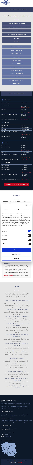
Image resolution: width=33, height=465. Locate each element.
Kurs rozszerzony (16, 50)
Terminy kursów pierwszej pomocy (25, 420)
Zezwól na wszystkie (16, 249)
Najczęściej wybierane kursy (15, 93)
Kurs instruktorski (16, 53)
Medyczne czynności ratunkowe (17, 23)
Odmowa (16, 258)
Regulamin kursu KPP (27, 422)
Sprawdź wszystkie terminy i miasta (17, 184)
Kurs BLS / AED (4, 406)
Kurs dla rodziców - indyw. (16, 80)
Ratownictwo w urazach (5, 415)
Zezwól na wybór (16, 254)
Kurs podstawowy (19, 403)
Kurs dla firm (17, 60)
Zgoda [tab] (5, 209)
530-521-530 (7, 434)
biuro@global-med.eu (8, 275)
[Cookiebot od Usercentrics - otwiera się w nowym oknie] (25, 205)
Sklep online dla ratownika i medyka (15, 9)
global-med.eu (8, 436)
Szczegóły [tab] (16, 209)
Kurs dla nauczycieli (17, 73)
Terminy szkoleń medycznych (16, 422)
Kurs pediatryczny (16, 70)
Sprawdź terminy (24, 119)
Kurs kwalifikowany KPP (17, 404)
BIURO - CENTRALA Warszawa (11, 428)
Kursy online (17, 83)
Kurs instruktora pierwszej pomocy (8, 403)
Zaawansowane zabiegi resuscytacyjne (22, 414)
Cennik (2, 420)
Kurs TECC (17, 41)
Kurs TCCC (17, 38)
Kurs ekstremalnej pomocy (6, 404)
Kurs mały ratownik (17, 63)
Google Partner (21, 462)
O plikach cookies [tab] (27, 209)
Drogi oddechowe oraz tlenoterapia (17, 34)
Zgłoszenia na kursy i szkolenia (11, 420)
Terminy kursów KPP (6, 422)
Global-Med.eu (13, 460)
